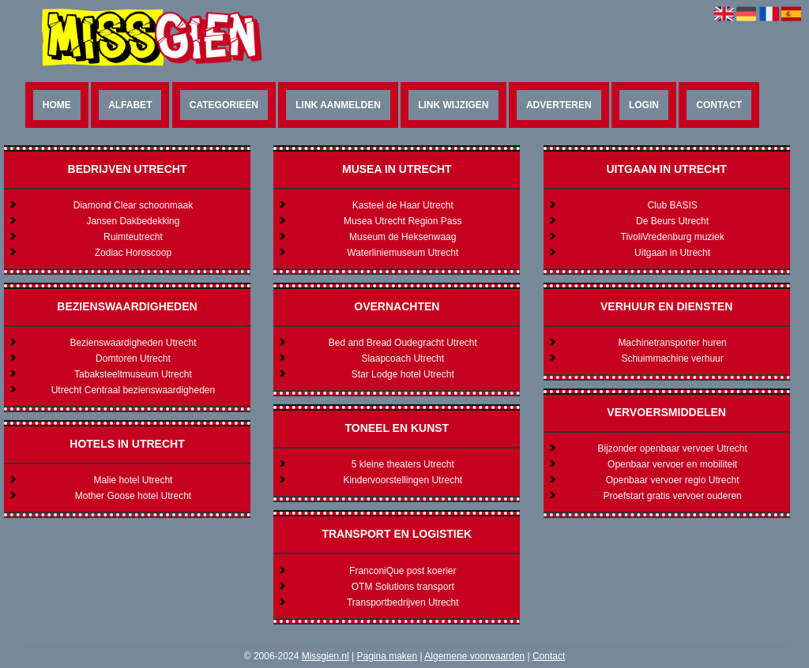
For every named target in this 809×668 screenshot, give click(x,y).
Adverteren (559, 105)
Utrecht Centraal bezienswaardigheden (133, 390)
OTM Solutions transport (403, 586)
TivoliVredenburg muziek (672, 236)
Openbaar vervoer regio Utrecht (672, 480)
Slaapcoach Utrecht (402, 358)
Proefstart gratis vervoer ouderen (672, 495)
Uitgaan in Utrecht (672, 252)
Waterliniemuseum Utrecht (402, 252)
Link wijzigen (453, 105)
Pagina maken (386, 656)
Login (644, 105)
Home (57, 105)
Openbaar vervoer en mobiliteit (672, 464)
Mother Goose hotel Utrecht (133, 495)
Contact (719, 105)
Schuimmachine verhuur (672, 358)
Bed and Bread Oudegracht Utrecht (403, 342)
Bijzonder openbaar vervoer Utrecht (672, 448)
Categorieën (224, 105)
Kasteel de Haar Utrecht (402, 205)
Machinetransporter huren (672, 342)
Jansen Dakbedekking (132, 221)
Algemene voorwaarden (474, 656)
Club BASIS (672, 205)
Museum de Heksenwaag (402, 236)
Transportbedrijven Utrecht (403, 602)
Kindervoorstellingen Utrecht (402, 480)
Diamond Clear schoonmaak (133, 205)
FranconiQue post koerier (402, 570)
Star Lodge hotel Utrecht (403, 374)
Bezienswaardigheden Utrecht (133, 342)
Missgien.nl (325, 656)
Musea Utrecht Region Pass (402, 221)
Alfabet (130, 105)
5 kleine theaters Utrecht (403, 464)
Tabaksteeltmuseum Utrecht (133, 374)
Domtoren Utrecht (133, 358)
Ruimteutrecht (133, 236)
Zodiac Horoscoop (133, 252)
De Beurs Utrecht (672, 221)
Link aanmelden (338, 105)
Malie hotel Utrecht (132, 480)
